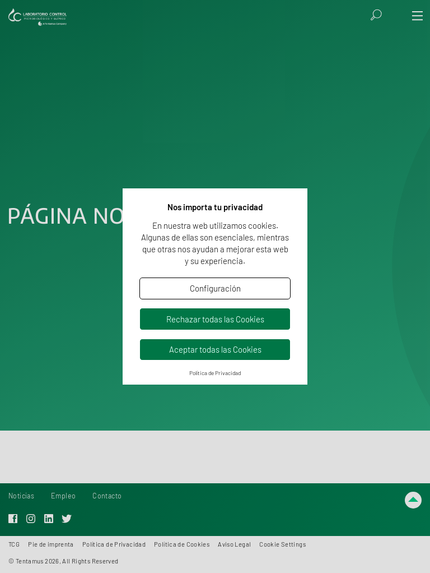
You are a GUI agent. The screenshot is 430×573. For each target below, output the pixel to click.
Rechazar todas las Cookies (215, 319)
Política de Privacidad (215, 372)
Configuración (215, 288)
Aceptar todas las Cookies (215, 349)
